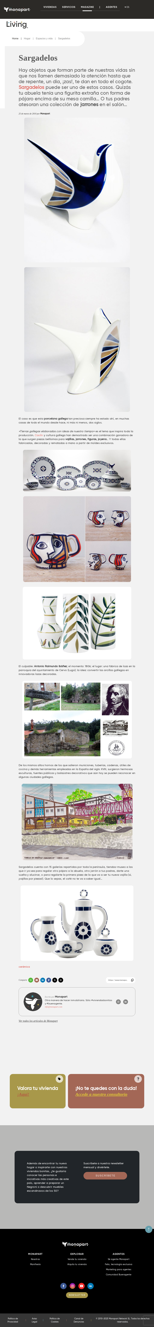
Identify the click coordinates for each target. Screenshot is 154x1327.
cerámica (24, 967)
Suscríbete (106, 1175)
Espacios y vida (44, 38)
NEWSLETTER (77, 1295)
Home (15, 38)
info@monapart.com (53, 1007)
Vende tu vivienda (77, 1259)
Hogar (27, 38)
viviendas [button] (50, 7)
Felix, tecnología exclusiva (118, 1264)
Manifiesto (35, 1264)
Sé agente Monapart (118, 1259)
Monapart (45, 113)
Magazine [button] (87, 7)
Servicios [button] (68, 7)
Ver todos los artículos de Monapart (38, 1020)
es (128, 7)
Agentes (111, 7)
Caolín (39, 435)
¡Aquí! (23, 1094)
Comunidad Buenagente (118, 1274)
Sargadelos (64, 38)
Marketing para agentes (118, 1269)
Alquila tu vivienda (77, 1264)
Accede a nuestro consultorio (101, 1094)
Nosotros (35, 1259)
